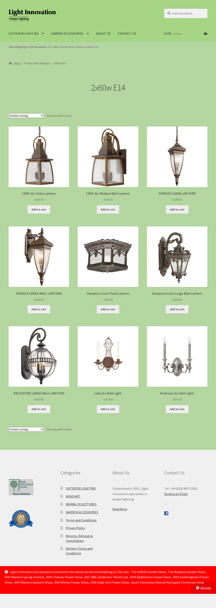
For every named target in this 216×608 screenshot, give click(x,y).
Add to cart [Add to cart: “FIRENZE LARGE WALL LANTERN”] (39, 309)
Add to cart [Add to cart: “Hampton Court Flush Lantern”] (108, 309)
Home (17, 63)
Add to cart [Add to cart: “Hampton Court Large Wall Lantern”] (177, 309)
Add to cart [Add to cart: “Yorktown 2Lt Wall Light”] (177, 409)
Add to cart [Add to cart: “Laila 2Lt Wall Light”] (108, 409)
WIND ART (73, 496)
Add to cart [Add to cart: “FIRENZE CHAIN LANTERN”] (177, 209)
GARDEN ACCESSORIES (67, 33)
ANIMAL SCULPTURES (81, 504)
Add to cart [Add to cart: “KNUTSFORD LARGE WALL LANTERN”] (39, 409)
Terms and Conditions (81, 520)
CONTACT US (127, 33)
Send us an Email (176, 494)
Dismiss (205, 588)
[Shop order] (26, 115)
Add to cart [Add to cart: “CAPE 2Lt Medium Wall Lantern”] (108, 209)
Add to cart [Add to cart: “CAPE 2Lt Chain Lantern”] (39, 209)
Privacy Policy (75, 528)
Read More (119, 509)
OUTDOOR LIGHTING (24, 33)
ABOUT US (103, 33)
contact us (91, 47)
